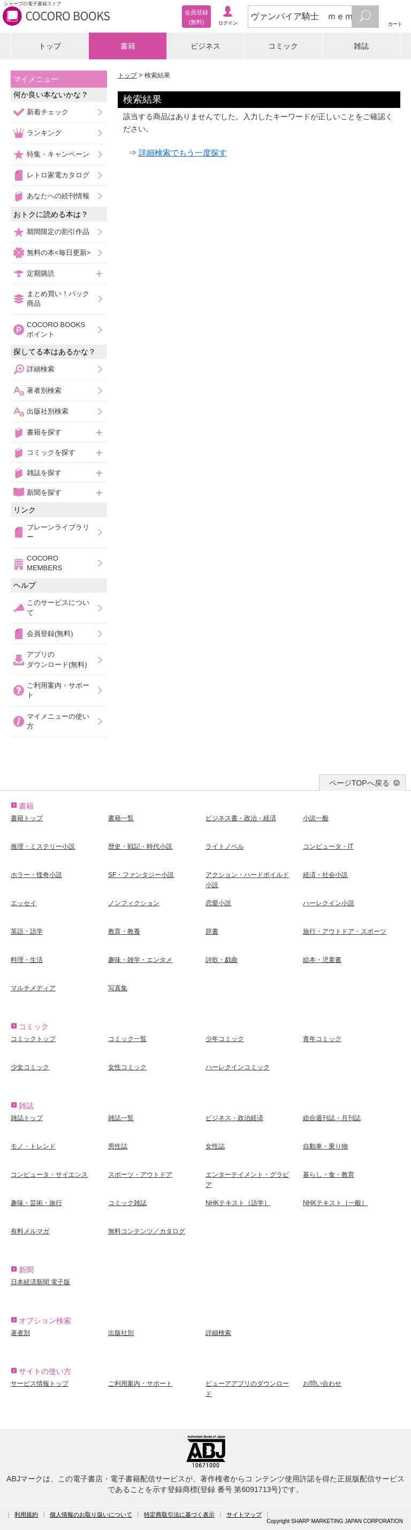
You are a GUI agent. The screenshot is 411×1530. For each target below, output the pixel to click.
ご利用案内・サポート (58, 690)
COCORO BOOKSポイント (56, 329)
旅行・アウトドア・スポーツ (344, 931)
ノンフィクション (133, 903)
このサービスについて (58, 607)
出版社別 (121, 1333)
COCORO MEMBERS (44, 563)
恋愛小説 (218, 903)
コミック (283, 46)
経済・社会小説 (325, 875)
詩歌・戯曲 (222, 960)
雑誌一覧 (121, 1118)
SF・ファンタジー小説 (141, 875)
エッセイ (23, 903)
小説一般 (316, 818)
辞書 (212, 931)
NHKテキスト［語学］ (238, 1203)
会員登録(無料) (50, 634)
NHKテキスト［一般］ (335, 1203)
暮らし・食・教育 (328, 1174)
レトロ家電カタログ (58, 175)
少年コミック (225, 1039)
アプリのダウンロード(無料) (57, 659)
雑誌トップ (27, 1118)
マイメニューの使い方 (58, 721)
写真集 (117, 988)
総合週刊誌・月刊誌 (332, 1118)
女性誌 (215, 1146)
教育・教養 (124, 931)
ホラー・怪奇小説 (36, 875)
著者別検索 (44, 390)
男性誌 (117, 1146)
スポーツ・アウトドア (140, 1174)
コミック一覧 (127, 1039)
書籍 (127, 46)
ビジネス (205, 46)
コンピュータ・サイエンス (49, 1174)
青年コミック (322, 1039)
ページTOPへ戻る (359, 783)
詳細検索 (41, 369)
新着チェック (47, 112)
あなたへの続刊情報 (58, 196)
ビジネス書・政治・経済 (241, 818)
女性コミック (127, 1067)
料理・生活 (27, 960)
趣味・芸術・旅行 (36, 1203)
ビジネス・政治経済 (234, 1118)
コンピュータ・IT (328, 846)
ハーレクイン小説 (328, 903)
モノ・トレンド (33, 1146)
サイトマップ (244, 1514)
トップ (50, 46)
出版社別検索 (47, 411)
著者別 (20, 1333)
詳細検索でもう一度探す (183, 152)
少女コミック (30, 1067)
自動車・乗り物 (325, 1146)
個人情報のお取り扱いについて (91, 1514)
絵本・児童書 (322, 960)
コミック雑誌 (127, 1203)
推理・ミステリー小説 (43, 846)
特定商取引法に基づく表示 (179, 1514)
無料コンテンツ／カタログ (146, 1231)
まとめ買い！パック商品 (58, 298)
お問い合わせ (322, 1383)
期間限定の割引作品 (58, 232)
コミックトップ (33, 1039)
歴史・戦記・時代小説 (140, 846)
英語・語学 (27, 931)
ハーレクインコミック (238, 1067)
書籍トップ (27, 818)
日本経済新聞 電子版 (40, 1282)
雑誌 (361, 46)
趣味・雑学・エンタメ (140, 960)
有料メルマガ (30, 1231)
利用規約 (26, 1514)
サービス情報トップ (39, 1383)
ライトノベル (225, 846)
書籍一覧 (121, 818)
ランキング (44, 133)
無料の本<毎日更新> (58, 252)
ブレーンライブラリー (58, 532)
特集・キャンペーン (58, 154)
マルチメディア (33, 988)
